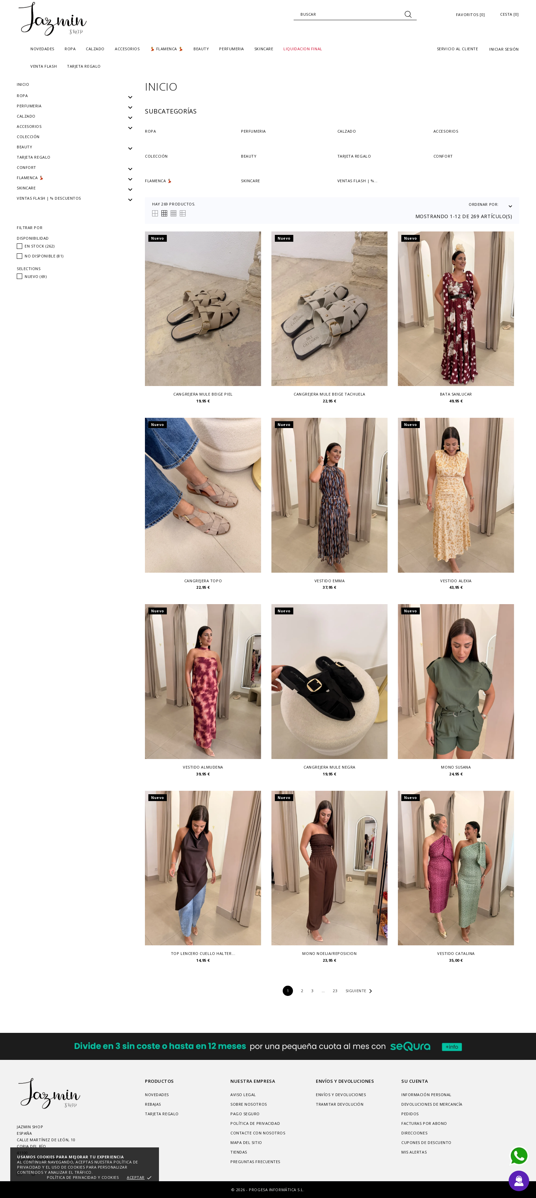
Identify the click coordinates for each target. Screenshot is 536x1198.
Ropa (22, 95)
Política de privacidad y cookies (83, 1177)
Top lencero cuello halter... (203, 953)
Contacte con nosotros (257, 1132)
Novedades (42, 48)
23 (335, 990)
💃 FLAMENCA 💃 (167, 48)
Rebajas (153, 1104)
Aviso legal (243, 1094)
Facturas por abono (424, 1123)
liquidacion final (302, 48)
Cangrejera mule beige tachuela (329, 394)
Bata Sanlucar (456, 394)
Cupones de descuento (426, 1142)
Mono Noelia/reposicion (329, 953)
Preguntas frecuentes (255, 1161)
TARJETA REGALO (84, 66)
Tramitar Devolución (339, 1104)
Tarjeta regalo (34, 157)
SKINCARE (26, 187)
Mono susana (456, 767)
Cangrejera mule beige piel (202, 394)
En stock (40, 246)
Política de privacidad (255, 1123)
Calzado (26, 116)
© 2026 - (240, 1189)
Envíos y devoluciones (341, 1094)
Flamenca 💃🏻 (30, 177)
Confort (26, 167)
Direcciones (414, 1132)
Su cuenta (414, 1081)
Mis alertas (414, 1152)
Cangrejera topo (203, 580)
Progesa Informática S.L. (276, 1189)
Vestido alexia (456, 580)
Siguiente (360, 991)
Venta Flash (43, 66)
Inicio (23, 84)
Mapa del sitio (246, 1142)
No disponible (44, 255)
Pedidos (410, 1113)
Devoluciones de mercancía (432, 1104)
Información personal (426, 1094)
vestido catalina (456, 953)
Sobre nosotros (248, 1104)
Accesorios (29, 126)
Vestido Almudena (203, 767)
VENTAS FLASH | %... (357, 180)
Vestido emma (329, 580)
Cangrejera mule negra (330, 767)
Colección (28, 136)
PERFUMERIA (29, 105)
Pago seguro (245, 1113)
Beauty (24, 146)
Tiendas (238, 1152)
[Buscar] (355, 14)
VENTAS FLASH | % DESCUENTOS (49, 198)
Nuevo (36, 276)
